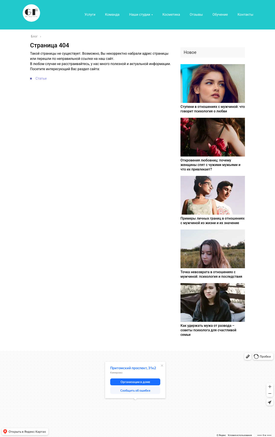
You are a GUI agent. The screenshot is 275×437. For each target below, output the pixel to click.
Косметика (171, 14)
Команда (112, 14)
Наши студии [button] (139, 14)
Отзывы (196, 14)
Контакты (245, 14)
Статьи (41, 78)
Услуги (89, 14)
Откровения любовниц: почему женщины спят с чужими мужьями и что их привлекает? (210, 164)
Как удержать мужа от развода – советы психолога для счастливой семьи (208, 330)
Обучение (220, 14)
